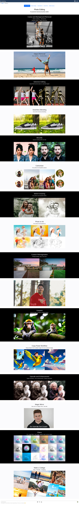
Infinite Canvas (51, 5)
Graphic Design (33, 5)
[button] (3, 1)
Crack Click (46, 5)
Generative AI (40, 5)
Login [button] (76, 1)
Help (3, 3)
